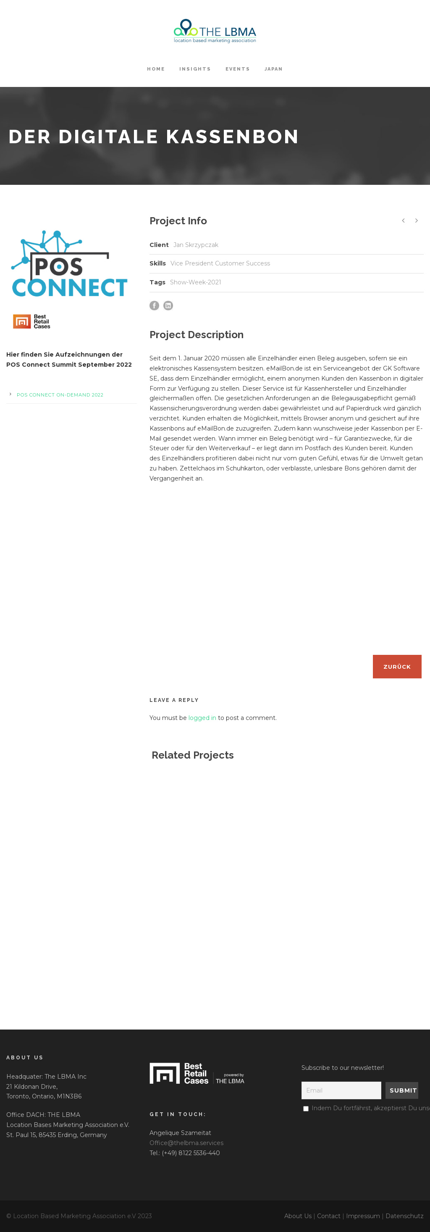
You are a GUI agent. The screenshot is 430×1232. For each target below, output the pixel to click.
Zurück (397, 666)
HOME (156, 69)
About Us (298, 1216)
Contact (329, 1216)
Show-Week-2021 (195, 282)
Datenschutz (404, 1216)
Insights (195, 69)
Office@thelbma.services (186, 1143)
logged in (202, 718)
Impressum (363, 1216)
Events (237, 69)
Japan (274, 69)
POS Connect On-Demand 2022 (60, 395)
